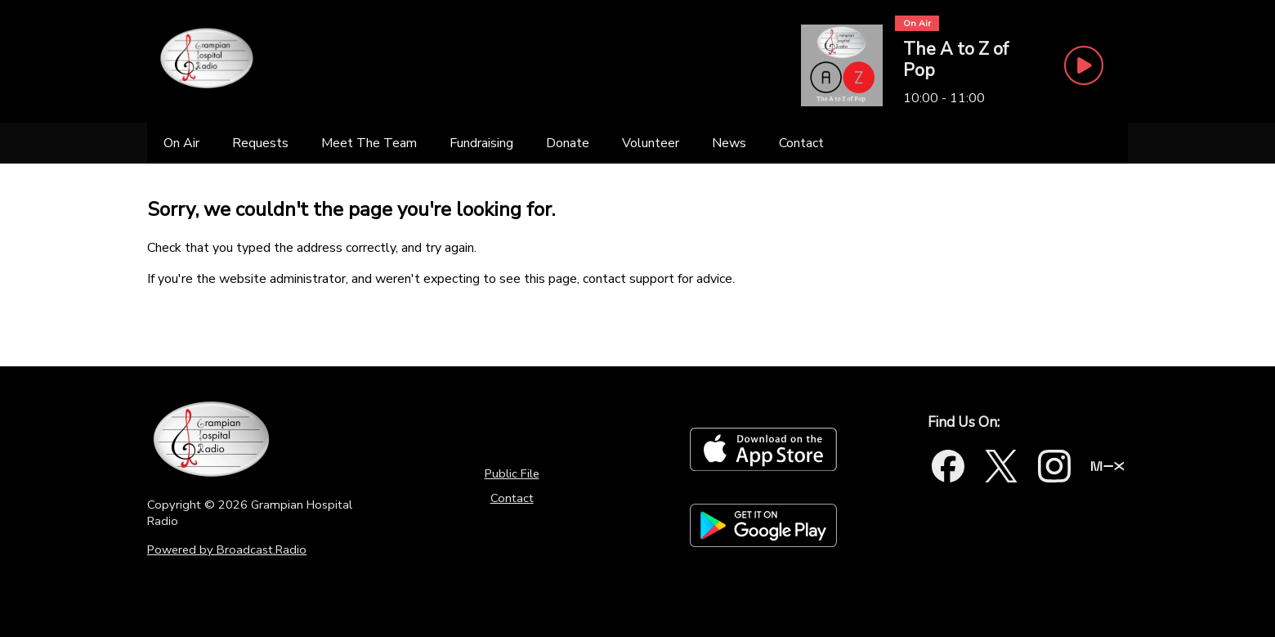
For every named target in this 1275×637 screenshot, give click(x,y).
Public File (512, 473)
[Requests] (260, 143)
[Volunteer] (651, 143)
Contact (512, 498)
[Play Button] (1083, 65)
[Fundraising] (481, 143)
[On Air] (181, 143)
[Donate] (568, 143)
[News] (729, 143)
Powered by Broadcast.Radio (226, 549)
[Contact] (801, 143)
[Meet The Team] (369, 143)
